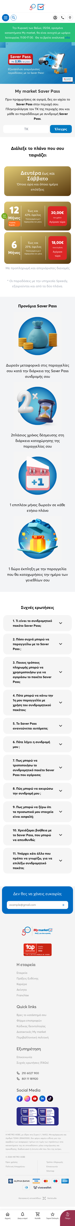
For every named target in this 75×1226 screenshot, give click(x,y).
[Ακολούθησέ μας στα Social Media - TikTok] (50, 1099)
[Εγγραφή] (63, 905)
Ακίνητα (22, 989)
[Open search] (14, 18)
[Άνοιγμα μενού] (5, 17)
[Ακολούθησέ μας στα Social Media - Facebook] (20, 1099)
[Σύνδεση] (55, 18)
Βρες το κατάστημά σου (31, 1015)
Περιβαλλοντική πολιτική (33, 1037)
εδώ (67, 37)
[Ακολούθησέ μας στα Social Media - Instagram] (27, 1099)
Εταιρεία (22, 973)
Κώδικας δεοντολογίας (31, 1026)
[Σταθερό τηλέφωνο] (63, 18)
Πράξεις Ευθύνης (27, 978)
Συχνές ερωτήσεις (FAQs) (33, 1062)
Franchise (23, 995)
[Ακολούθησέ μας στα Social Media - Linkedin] (42, 1099)
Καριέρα (22, 984)
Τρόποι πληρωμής (54, 1162)
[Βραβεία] (38, 950)
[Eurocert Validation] (38, 1116)
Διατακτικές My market (31, 1032)
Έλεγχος (61, 129)
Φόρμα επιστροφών (29, 1020)
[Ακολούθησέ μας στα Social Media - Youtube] (35, 1099)
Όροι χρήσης (12, 1162)
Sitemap (50, 1171)
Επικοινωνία (24, 1057)
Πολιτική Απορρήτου (15, 1166)
